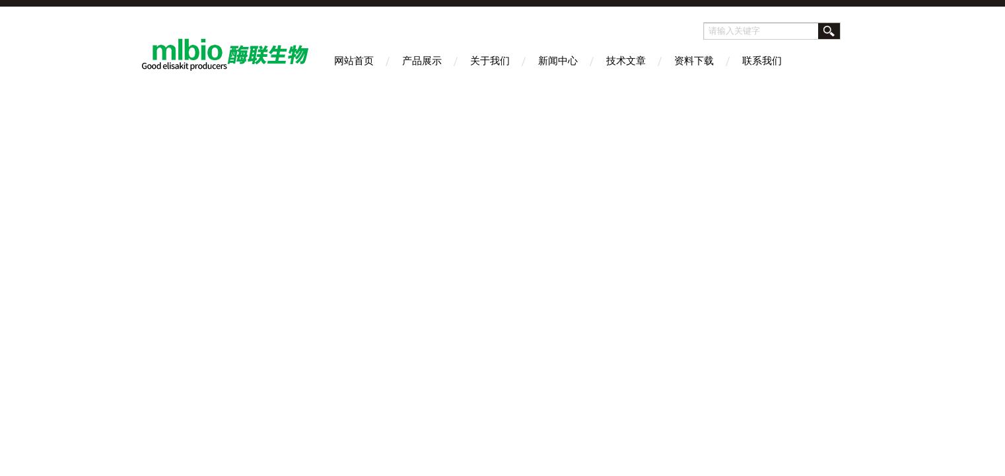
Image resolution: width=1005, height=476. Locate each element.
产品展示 (422, 60)
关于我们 (490, 60)
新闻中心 (558, 60)
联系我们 (762, 60)
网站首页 (354, 60)
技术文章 (626, 60)
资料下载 (694, 60)
